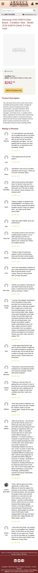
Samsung (10, 71)
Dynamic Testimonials (13, 552)
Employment (23, 552)
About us (3, 552)
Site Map (24, 554)
